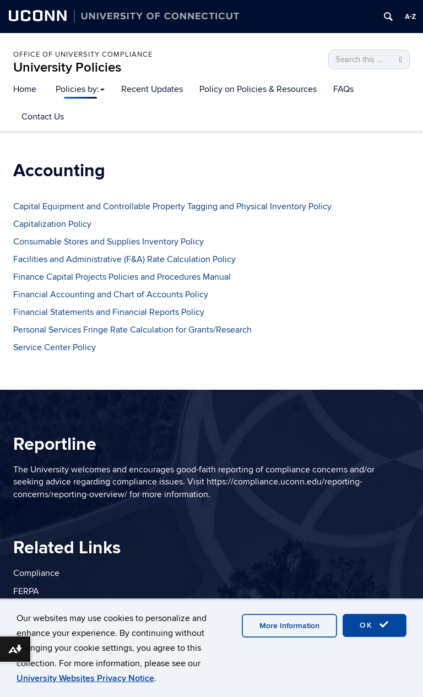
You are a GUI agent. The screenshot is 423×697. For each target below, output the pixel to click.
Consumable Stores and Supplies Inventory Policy (108, 241)
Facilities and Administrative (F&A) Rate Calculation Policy (124, 259)
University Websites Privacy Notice (85, 678)
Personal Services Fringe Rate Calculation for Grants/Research (132, 329)
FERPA (26, 591)
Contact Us (42, 116)
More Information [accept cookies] (289, 625)
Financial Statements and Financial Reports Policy (108, 312)
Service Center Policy (54, 347)
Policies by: (80, 89)
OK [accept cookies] (374, 625)
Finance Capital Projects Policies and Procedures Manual (122, 276)
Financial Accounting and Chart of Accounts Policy (110, 294)
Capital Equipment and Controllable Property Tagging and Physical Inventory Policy (172, 206)
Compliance (36, 573)
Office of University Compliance (83, 54)
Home (24, 89)
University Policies (67, 67)
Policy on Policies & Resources (258, 89)
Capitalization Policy (52, 224)
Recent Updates (152, 89)
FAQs (343, 89)
